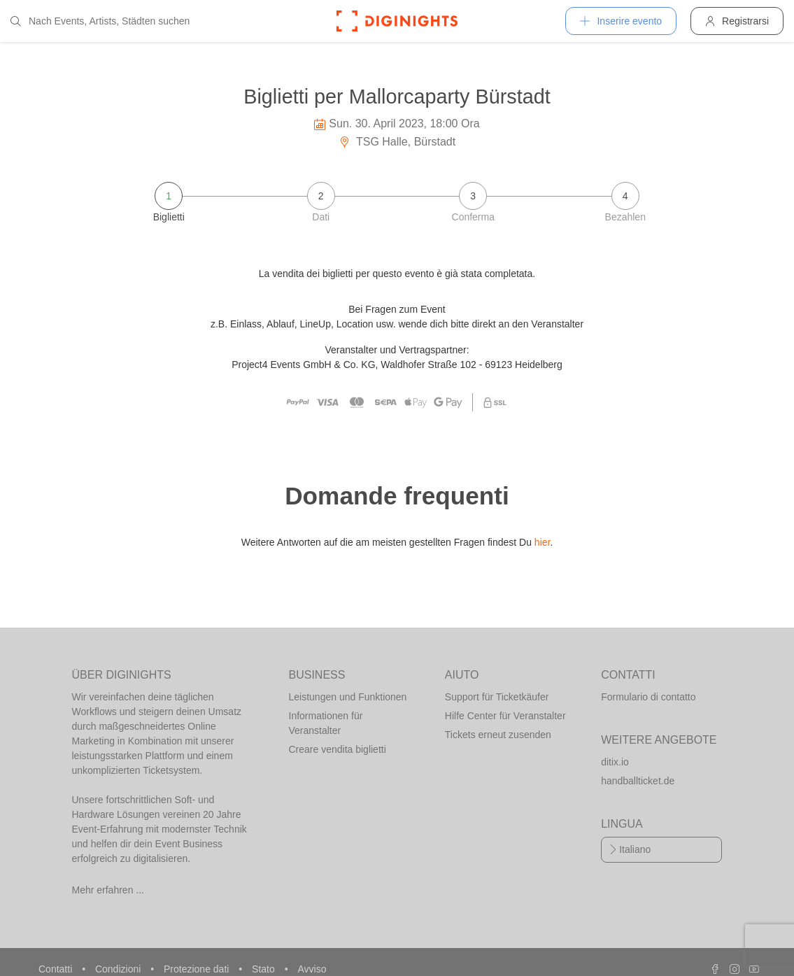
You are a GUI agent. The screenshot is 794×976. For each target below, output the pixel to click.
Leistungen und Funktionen (348, 696)
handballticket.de (637, 780)
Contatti (56, 969)
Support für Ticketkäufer (497, 696)
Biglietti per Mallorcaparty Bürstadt (397, 96)
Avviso (311, 969)
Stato (265, 969)
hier (542, 542)
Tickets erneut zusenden (498, 734)
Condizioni (119, 969)
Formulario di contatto (648, 696)
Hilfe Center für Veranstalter (505, 715)
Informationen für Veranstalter (326, 723)
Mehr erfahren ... (108, 890)
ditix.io (615, 762)
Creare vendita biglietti (337, 749)
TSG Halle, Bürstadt (397, 142)
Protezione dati (198, 969)
